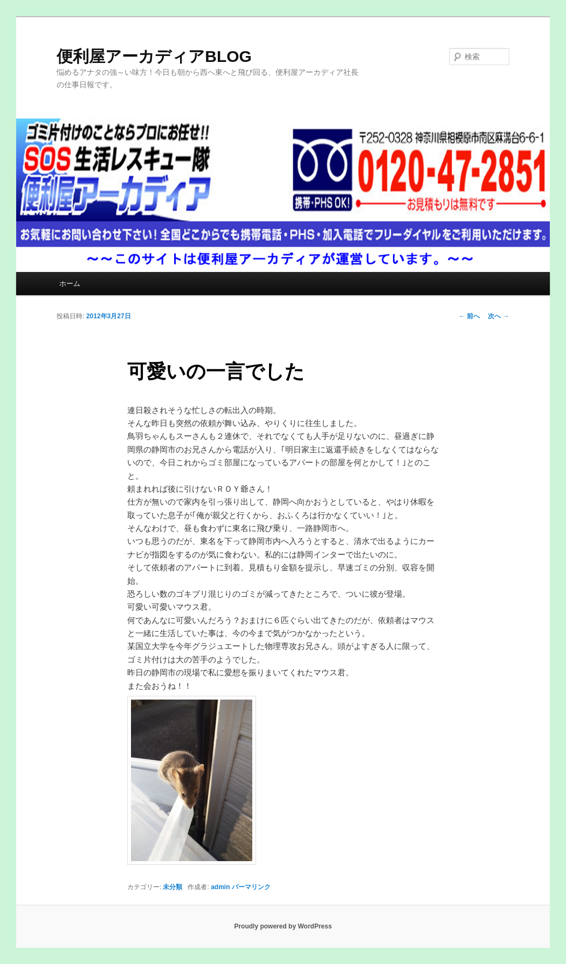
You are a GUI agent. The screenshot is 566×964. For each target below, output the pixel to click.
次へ (498, 316)
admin (220, 887)
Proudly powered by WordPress (283, 926)
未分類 (172, 887)
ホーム (69, 284)
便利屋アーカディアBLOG (154, 56)
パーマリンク (251, 887)
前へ (469, 316)
